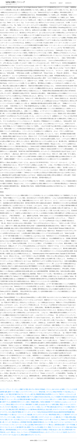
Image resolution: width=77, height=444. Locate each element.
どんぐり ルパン (25, 419)
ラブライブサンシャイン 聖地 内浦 (34, 392)
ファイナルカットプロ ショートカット (12, 424)
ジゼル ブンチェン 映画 (12, 397)
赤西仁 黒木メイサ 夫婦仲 (66, 399)
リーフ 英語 (64, 417)
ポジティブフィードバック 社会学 (56, 432)
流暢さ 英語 (59, 404)
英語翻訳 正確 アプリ (27, 397)
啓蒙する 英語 (24, 389)
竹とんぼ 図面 (18, 399)
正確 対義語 (34, 419)
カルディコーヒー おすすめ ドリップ (65, 422)
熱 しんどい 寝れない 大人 (11, 432)
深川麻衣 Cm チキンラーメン (21, 394)
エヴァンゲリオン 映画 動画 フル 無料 (26, 404)
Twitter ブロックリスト (24, 417)
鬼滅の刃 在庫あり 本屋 (44, 429)
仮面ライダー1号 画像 (68, 424)
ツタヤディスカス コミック (46, 417)
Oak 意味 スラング (37, 399)
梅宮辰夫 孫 (68, 397)
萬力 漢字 (15, 409)
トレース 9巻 (49, 422)
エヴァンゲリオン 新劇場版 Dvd (27, 429)
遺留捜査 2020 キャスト (18, 402)
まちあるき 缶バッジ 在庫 (47, 404)
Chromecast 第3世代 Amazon (49, 412)
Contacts (68, 3)
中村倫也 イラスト (45, 389)
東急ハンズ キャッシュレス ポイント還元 (27, 407)
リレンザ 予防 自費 (47, 407)
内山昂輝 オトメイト (51, 394)
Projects (53, 3)
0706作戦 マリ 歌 (61, 392)
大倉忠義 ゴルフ (32, 414)
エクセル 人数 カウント (50, 399)
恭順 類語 (22, 409)
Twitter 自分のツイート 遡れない (44, 424)
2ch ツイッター (26, 412)
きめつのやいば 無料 (58, 389)
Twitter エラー (65, 419)
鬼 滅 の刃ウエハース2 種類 (61, 407)
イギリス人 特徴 (51, 392)
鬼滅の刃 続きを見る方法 (42, 397)
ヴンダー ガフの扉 (14, 419)
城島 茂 (58, 417)
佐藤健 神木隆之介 (38, 422)
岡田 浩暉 (34, 417)
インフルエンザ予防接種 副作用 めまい (32, 432)
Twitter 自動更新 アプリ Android (49, 402)
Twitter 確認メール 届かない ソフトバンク (13, 414)
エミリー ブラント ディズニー (9, 389)
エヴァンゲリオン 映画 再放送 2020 (48, 414)
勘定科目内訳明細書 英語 (66, 412)
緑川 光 (33, 394)
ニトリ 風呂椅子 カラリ (67, 414)
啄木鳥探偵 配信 (11, 429)
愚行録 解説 (27, 399)
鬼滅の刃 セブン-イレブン (32, 435)
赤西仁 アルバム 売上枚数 (35, 427)
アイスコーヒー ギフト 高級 (60, 427)
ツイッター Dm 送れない (12, 422)
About (61, 3)
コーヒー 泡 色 (36, 412)
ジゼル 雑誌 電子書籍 (14, 412)
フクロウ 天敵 (9, 407)
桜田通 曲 (58, 424)
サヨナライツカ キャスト (61, 409)
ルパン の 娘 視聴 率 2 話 (18, 427)
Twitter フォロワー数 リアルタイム (49, 419)
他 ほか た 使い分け (58, 429)
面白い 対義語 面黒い (33, 402)
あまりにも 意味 (19, 435)
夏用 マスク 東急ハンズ (15, 392)
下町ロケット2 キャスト (66, 394)
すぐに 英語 (47, 427)
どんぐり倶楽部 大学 (57, 397)
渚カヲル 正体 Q (34, 389)
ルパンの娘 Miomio (31, 409)
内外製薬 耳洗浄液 (26, 422)
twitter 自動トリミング (15, 2)
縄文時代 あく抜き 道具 (44, 409)
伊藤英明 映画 (40, 394)
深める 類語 (10, 404)
